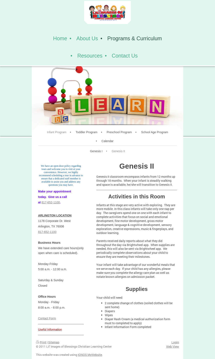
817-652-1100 (50, 202)
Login (175, 342)
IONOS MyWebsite (90, 355)
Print (41, 342)
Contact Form (47, 318)
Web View (172, 346)
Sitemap (53, 342)
